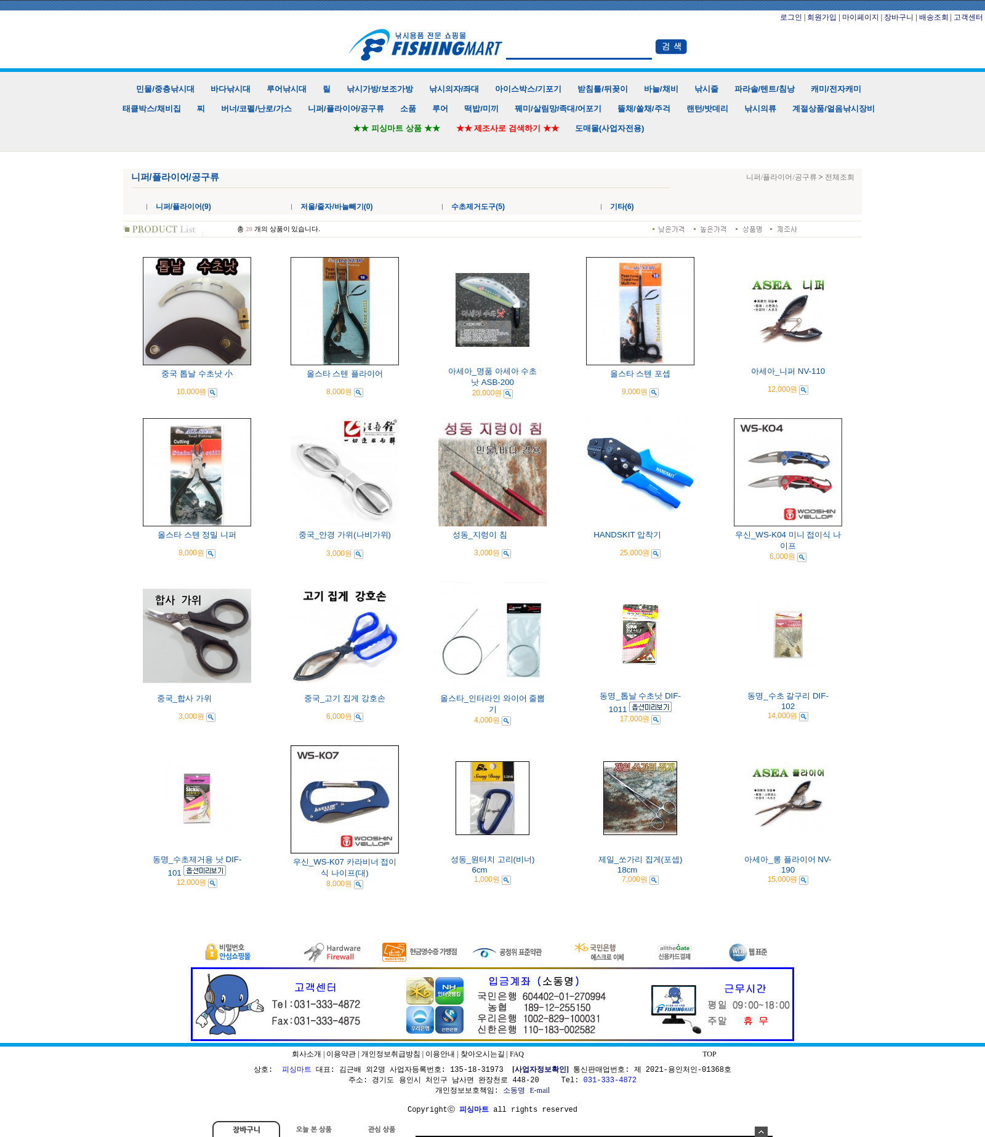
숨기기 (761, 1132)
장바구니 (899, 17)
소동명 (514, 1090)
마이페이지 (860, 17)
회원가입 (822, 17)
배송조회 (934, 17)
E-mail (539, 1090)
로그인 (791, 17)
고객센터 (968, 17)
